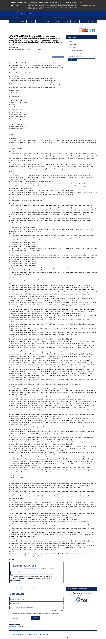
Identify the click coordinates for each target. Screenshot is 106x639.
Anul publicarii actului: (75, 54)
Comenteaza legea (58, 57)
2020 (66, 21)
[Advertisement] (30, 53)
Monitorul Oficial (17, 587)
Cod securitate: (14, 618)
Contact (93, 637)
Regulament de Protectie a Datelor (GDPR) (62, 2)
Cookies (80, 637)
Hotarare (36, 587)
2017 (92, 21)
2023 (39, 21)
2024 (31, 21)
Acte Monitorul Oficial (27, 587)
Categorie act (31, 18)
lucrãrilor (89, 169)
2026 (13, 21)
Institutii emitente (59, 18)
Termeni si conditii (72, 637)
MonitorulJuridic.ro (55, 637)
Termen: (70, 41)
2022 (48, 21)
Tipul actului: (72, 47)
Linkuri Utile (64, 637)
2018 (83, 21)
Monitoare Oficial (16, 18)
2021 (57, 21)
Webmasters (87, 637)
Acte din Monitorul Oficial (19, 634)
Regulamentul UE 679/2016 (43, 578)
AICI (69, 7)
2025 (22, 21)
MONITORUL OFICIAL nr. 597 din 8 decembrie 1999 (28, 49)
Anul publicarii (44, 18)
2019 (75, 21)
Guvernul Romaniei (44, 587)
